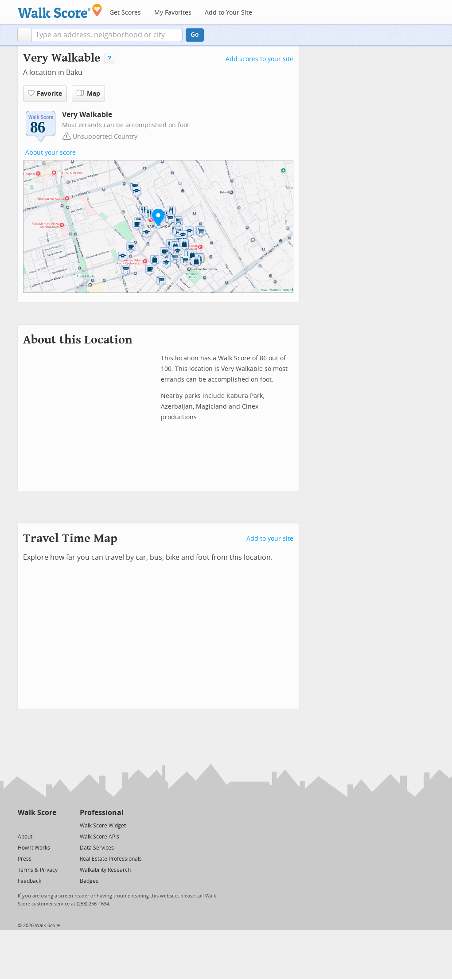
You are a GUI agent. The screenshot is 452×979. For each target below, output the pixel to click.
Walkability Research (105, 870)
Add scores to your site (259, 59)
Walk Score (37, 812)
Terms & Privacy (38, 870)
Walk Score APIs (99, 837)
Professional (102, 812)
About (25, 837)
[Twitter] (23, 825)
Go (195, 35)
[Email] (50, 825)
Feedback (29, 881)
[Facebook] (36, 825)
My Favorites (172, 12)
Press (24, 859)
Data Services (97, 848)
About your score (50, 152)
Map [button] (88, 94)
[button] (24, 35)
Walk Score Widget (103, 826)
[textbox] (107, 35)
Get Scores (125, 12)
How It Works (34, 848)
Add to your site (269, 538)
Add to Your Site (228, 12)
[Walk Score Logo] (60, 11)
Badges (89, 881)
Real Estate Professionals (111, 859)
